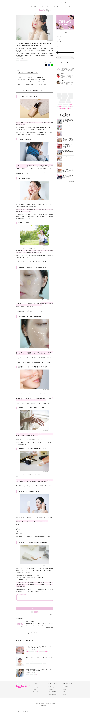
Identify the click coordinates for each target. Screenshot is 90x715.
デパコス (40, 663)
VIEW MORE (71, 87)
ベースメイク (21, 58)
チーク (46, 651)
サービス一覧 (18, 711)
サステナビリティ (32, 711)
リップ (68, 100)
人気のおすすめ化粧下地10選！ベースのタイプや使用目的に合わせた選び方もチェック (35, 597)
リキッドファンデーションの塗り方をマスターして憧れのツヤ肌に (32, 84)
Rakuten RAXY (21, 3)
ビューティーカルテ (36, 691)
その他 (58, 53)
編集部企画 (70, 93)
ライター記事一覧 (49, 627)
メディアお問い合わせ (51, 687)
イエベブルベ (41, 651)
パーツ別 (65, 104)
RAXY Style (33, 6)
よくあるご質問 (68, 6)
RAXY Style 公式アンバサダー (62, 95)
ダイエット (70, 106)
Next (51, 614)
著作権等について (48, 703)
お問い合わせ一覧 (25, 711)
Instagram (64, 689)
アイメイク (59, 41)
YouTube (64, 694)
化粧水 (70, 104)
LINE (64, 691)
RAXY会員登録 (65, 686)
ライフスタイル (62, 108)
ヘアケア (58, 46)
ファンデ (22, 60)
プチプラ (36, 663)
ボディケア (59, 44)
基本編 (31, 674)
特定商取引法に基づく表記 (52, 694)
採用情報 (53, 703)
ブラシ (26, 60)
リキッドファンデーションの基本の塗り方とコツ (28, 75)
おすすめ (32, 663)
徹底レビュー (31, 651)
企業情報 (36, 703)
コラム (58, 51)
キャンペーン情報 (45, 6)
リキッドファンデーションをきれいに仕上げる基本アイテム (30, 77)
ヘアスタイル (62, 102)
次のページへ (34, 608)
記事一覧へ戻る (34, 633)
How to (18, 60)
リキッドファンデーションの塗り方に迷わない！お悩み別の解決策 (32, 82)
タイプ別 (68, 108)
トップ (22, 6)
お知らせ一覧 (50, 686)
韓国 (27, 651)
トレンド (36, 651)
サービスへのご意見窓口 (52, 691)
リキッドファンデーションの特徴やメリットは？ (28, 72)
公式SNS (56, 6)
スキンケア (59, 36)
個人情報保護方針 (41, 703)
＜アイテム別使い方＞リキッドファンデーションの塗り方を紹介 (31, 79)
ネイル (58, 48)
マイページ (34, 689)
